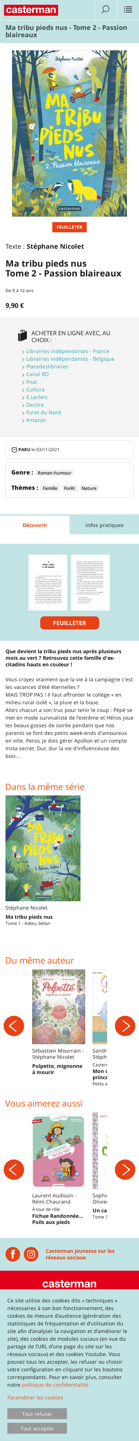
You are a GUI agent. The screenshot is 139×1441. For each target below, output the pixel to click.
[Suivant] (125, 1041)
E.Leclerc (37, 397)
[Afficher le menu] (128, 10)
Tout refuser (37, 1413)
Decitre (35, 404)
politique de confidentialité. (56, 1384)
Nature (89, 488)
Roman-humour (54, 473)
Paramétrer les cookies (35, 1397)
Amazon (36, 420)
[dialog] (69, 1365)
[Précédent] (14, 1041)
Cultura (35, 389)
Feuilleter (69, 227)
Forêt (69, 488)
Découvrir (35, 525)
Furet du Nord (43, 412)
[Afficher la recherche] (106, 10)
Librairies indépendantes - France (67, 351)
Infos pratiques (104, 525)
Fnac (32, 381)
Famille (50, 488)
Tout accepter (37, 1428)
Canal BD (37, 374)
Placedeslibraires (47, 366)
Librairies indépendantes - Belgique (70, 358)
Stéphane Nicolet (55, 247)
